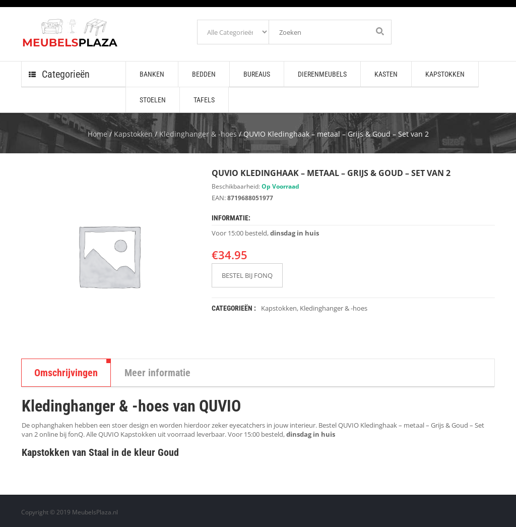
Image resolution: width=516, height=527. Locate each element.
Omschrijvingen (66, 373)
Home (97, 134)
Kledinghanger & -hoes (198, 134)
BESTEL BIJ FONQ (247, 275)
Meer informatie (157, 373)
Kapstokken (133, 134)
